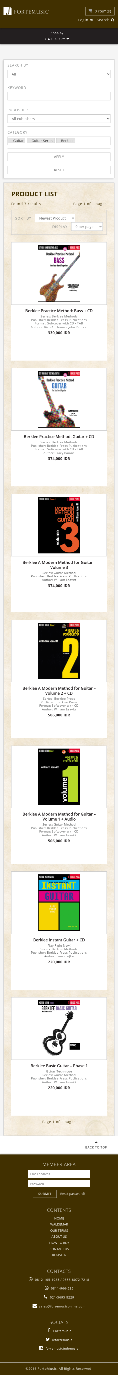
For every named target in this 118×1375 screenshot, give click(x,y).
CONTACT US (59, 1249)
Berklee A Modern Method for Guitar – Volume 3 (59, 565)
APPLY (59, 156)
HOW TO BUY (59, 1242)
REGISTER (59, 1255)
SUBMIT (45, 1193)
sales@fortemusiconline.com (59, 1306)
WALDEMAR (59, 1224)
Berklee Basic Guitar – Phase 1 (59, 1066)
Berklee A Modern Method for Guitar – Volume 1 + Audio (59, 816)
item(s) (103, 11)
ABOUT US (59, 1236)
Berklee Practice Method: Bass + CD (59, 310)
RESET (59, 169)
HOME (59, 1218)
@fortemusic (59, 1340)
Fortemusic (59, 1331)
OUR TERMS (59, 1230)
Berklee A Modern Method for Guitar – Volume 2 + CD (59, 690)
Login (85, 19)
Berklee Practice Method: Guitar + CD (59, 436)
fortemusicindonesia (59, 1348)
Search (105, 19)
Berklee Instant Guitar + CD (59, 940)
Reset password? (72, 1193)
